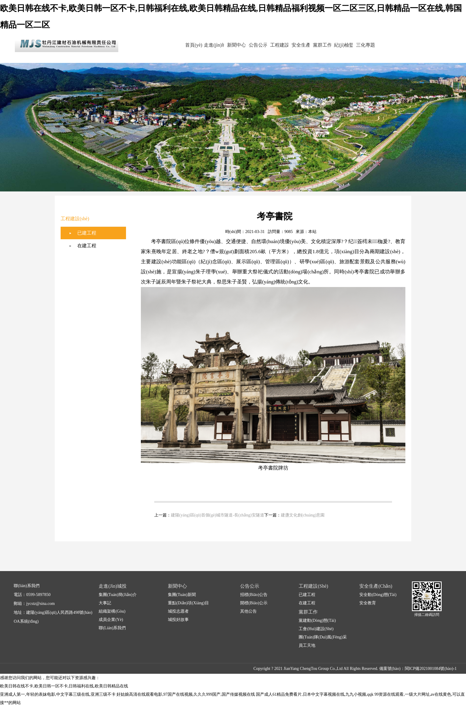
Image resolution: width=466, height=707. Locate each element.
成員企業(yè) (111, 619)
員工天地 (307, 645)
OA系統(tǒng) (26, 621)
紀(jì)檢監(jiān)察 (354, 49)
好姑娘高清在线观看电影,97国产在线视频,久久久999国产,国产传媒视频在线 (185, 694)
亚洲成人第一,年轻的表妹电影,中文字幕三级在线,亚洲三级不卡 (58, 694)
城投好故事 (178, 619)
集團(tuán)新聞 (182, 594)
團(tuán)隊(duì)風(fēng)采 (323, 637)
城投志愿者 (178, 611)
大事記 (105, 603)
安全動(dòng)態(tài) (377, 594)
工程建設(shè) (277, 49)
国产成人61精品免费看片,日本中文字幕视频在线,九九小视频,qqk (315, 694)
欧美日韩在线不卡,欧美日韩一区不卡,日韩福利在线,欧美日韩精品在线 (64, 686)
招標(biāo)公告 (253, 594)
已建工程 (86, 232)
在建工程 (86, 245)
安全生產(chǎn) (303, 49)
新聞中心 (226, 44)
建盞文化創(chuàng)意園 (303, 515)
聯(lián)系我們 (112, 628)
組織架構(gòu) (112, 611)
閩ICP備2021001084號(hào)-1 (431, 668)
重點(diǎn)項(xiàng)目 (188, 603)
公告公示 (252, 44)
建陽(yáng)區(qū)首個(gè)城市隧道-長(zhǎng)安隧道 (217, 515)
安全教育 (367, 603)
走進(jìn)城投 (201, 49)
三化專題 (379, 44)
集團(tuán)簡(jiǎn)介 (117, 594)
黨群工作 (328, 44)
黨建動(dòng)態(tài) (317, 620)
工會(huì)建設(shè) (316, 629)
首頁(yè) (175, 44)
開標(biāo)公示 (253, 603)
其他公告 (248, 611)
